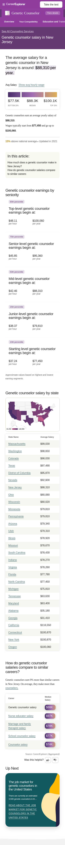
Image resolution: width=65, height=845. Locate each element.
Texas (11, 465)
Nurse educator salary (20, 716)
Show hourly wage (31, 84)
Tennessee (14, 596)
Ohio (11, 494)
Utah (11, 531)
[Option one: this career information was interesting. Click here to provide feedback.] (48, 760)
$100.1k (50, 103)
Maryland (13, 603)
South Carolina (16, 552)
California (13, 625)
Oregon (12, 647)
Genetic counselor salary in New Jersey (27, 39)
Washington (15, 451)
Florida (12, 574)
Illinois (11, 538)
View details (52, 13)
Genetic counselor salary (22, 707)
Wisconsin (14, 502)
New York (13, 639)
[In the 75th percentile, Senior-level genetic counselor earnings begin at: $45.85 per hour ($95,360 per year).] (32, 249)
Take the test (51, 4)
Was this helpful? (34, 759)
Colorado (13, 458)
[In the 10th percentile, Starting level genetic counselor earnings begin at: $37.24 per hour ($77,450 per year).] (32, 354)
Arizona (12, 523)
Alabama (13, 610)
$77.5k (13, 103)
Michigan (13, 589)
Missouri (13, 545)
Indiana (12, 560)
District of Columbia (19, 473)
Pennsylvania (16, 516)
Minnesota (14, 509)
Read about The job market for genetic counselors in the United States (23, 811)
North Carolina (16, 581)
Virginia (12, 567)
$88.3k (32, 103)
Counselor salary (18, 744)
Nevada (12, 480)
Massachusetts (16, 443)
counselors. (11, 688)
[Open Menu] (21, 4)
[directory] (32, 165)
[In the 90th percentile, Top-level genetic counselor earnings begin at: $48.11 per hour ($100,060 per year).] (32, 214)
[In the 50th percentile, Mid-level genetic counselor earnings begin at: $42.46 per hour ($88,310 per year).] (32, 284)
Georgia (12, 618)
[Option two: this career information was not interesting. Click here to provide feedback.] (55, 760)
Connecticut (15, 632)
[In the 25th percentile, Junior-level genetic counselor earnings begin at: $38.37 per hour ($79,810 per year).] (32, 319)
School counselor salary (22, 736)
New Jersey (15, 487)
